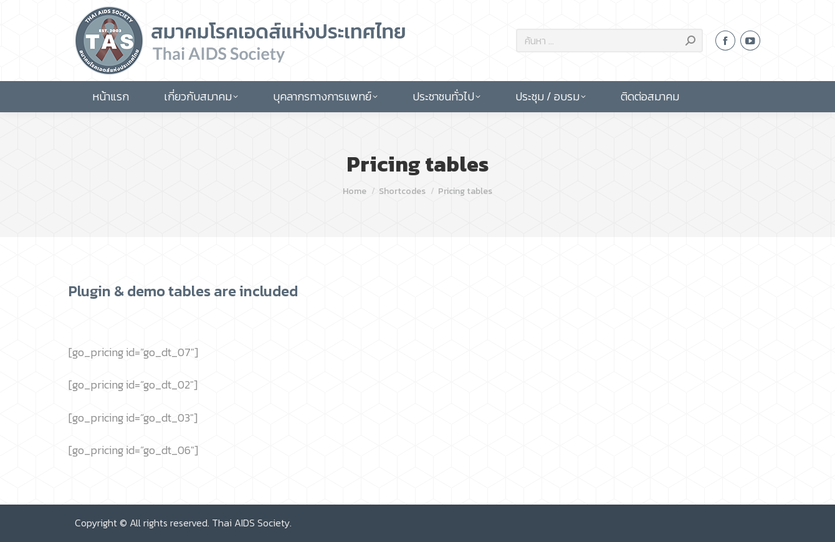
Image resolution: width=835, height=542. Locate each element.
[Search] (609, 40)
